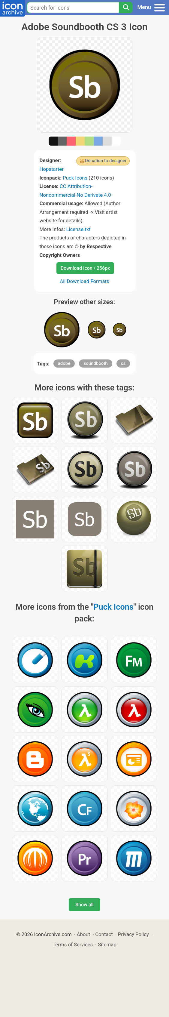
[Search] (126, 7)
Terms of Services (73, 944)
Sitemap (107, 944)
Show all (84, 905)
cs (123, 363)
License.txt (78, 229)
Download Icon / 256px (85, 268)
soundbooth (95, 363)
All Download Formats (84, 281)
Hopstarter (52, 169)
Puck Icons (75, 178)
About (83, 934)
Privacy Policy (133, 934)
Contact (104, 934)
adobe (64, 363)
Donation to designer (106, 160)
